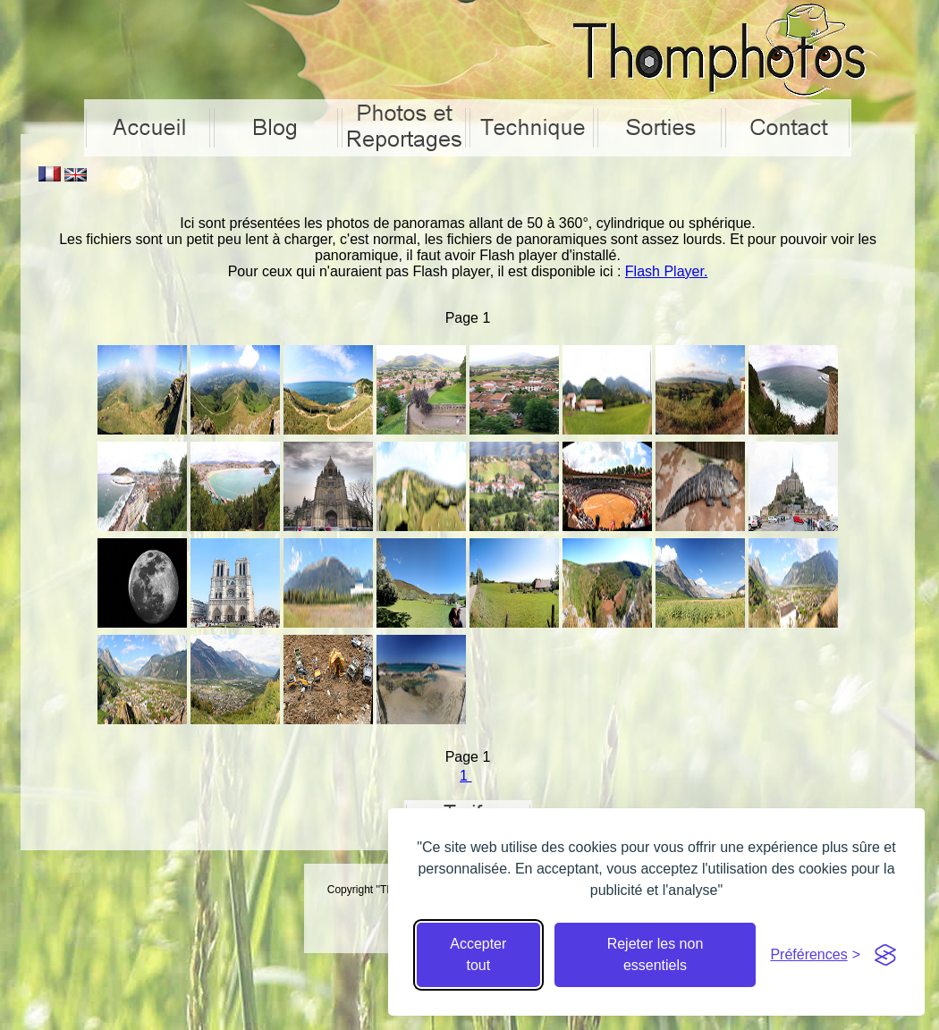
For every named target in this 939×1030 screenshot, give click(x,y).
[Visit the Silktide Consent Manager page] (885, 955)
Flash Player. (666, 271)
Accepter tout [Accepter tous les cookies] (478, 954)
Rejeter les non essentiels (655, 954)
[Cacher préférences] (815, 955)
